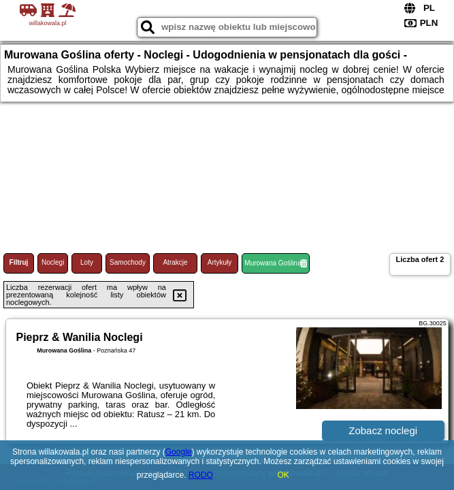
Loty (86, 262)
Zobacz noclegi (382, 430)
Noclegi (53, 262)
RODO (201, 475)
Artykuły (220, 262)
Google (178, 452)
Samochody (128, 262)
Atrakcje (175, 262)
